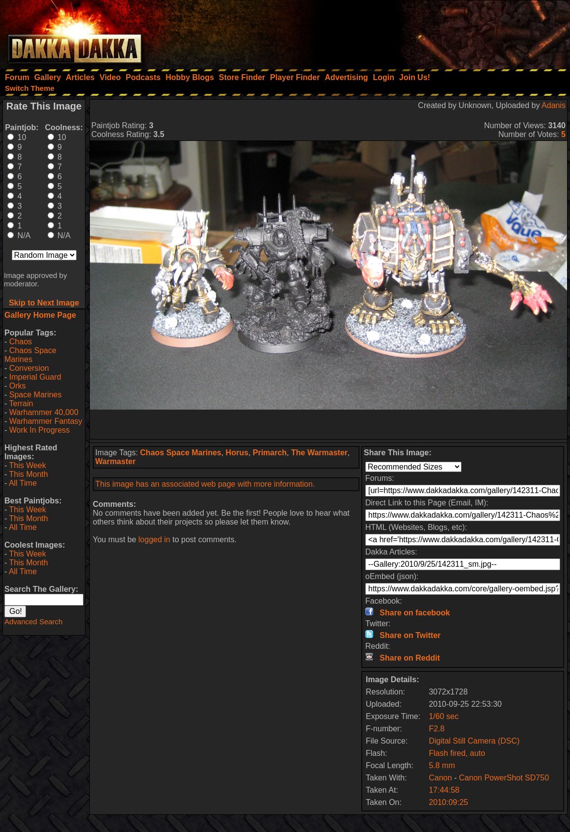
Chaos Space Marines (30, 354)
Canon (440, 778)
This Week (27, 465)
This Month (28, 474)
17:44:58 (444, 790)
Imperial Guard (35, 377)
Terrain (21, 403)
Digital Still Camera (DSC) (474, 741)
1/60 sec (443, 716)
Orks (17, 386)
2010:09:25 (448, 802)
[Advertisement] (438, 32)
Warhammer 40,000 (44, 412)
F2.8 (436, 728)
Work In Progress (39, 430)
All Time (23, 483)
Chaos (20, 341)
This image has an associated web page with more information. (205, 484)
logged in (154, 539)
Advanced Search (33, 621)
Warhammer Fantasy (45, 421)
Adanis (554, 105)
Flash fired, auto (457, 753)
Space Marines (35, 394)
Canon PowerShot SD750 (504, 778)
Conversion (29, 368)
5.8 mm (442, 765)
